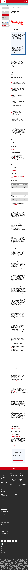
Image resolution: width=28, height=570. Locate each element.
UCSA (16, 374)
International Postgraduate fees (16, 436)
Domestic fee (13, 434)
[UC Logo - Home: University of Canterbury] (3, 1)
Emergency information (4, 533)
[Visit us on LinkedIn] (8, 541)
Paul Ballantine (13, 170)
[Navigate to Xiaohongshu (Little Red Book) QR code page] (16, 541)
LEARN (15, 204)
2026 (3, 13)
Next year (20, 460)
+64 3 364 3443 (4, 516)
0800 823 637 (7, 531)
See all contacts (3, 524)
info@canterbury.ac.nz (4, 511)
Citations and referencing (15, 428)
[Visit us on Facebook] (2, 541)
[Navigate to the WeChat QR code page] (10, 541)
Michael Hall (18, 176)
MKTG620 (12, 149)
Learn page (13, 391)
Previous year (16, 460)
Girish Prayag (13, 176)
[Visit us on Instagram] (5, 541)
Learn (12, 347)
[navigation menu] (26, 2)
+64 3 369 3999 (4, 509)
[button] (14, 4)
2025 (5, 11)
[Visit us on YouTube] (13, 541)
